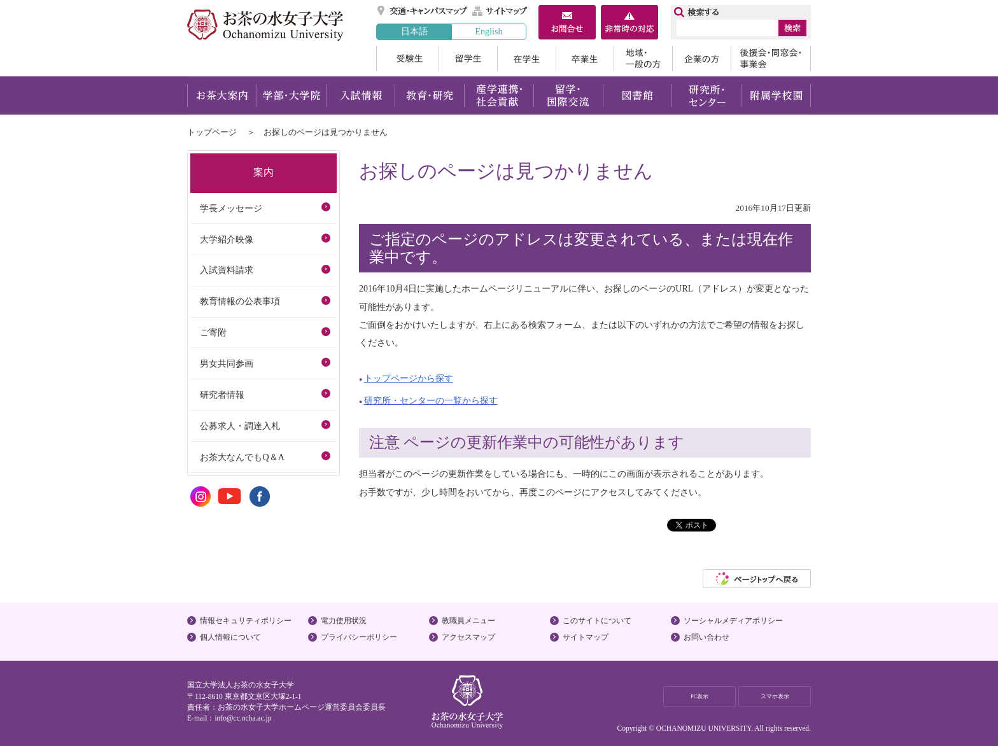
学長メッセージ (231, 208)
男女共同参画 (226, 363)
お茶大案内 (222, 95)
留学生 (468, 58)
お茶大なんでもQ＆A (242, 457)
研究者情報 (222, 395)
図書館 (637, 95)
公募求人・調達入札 (240, 426)
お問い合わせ (706, 637)
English (488, 31)
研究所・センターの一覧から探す (431, 400)
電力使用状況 (344, 620)
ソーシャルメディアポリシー (733, 620)
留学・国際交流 (568, 95)
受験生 (407, 58)
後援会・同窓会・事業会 (771, 58)
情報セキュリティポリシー (246, 620)
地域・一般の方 (643, 58)
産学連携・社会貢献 (498, 95)
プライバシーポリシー (359, 637)
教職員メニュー (468, 620)
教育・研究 (429, 95)
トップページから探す (408, 378)
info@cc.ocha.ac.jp (242, 718)
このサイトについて (597, 620)
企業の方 (701, 58)
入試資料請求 (226, 270)
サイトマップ (500, 11)
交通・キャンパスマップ (423, 11)
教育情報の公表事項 (240, 301)
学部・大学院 (291, 95)
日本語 (414, 31)
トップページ (212, 132)
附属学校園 (776, 95)
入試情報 (360, 95)
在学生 (526, 58)
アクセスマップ (468, 637)
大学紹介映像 (226, 239)
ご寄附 (213, 332)
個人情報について (230, 637)
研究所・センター (706, 95)
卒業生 (585, 58)
